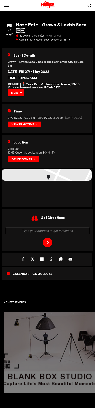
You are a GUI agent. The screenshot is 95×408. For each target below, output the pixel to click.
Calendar (21, 274)
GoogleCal (42, 274)
